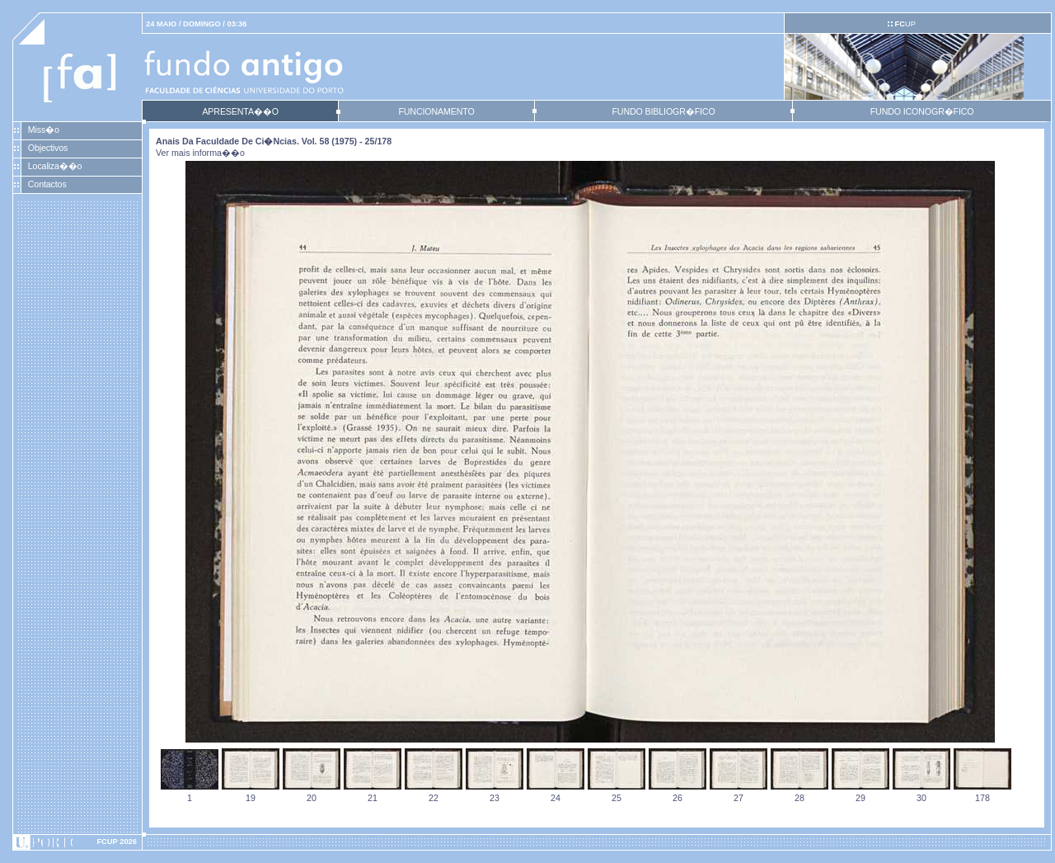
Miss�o (43, 129)
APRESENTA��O (240, 111)
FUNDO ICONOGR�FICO (922, 111)
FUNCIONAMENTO (436, 111)
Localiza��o (55, 166)
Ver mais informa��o (200, 153)
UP (904, 24)
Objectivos (48, 148)
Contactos (47, 184)
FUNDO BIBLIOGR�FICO (663, 111)
